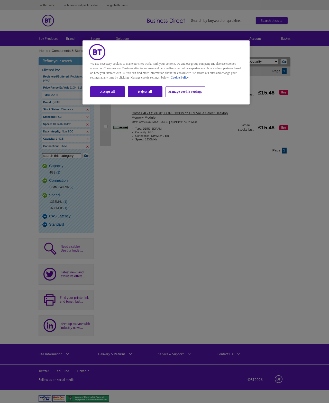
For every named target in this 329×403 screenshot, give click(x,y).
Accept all (107, 91)
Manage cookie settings (185, 91)
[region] (166, 72)
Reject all (145, 91)
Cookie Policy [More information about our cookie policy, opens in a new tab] (180, 77)
